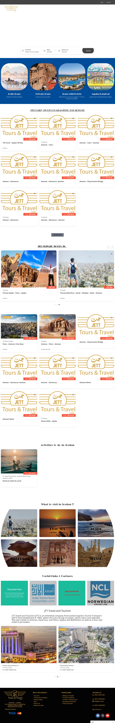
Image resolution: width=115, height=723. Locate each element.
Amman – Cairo (47, 145)
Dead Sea (57, 529)
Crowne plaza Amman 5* (10, 665)
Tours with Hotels (71, 94)
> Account (36, 695)
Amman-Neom (85, 382)
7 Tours (100, 532)
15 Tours (19, 562)
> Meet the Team (38, 705)
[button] (108, 8)
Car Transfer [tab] (67, 44)
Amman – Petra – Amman (51, 344)
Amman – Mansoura (10, 220)
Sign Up (109, 2)
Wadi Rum (19, 559)
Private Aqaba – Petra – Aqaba (72, 293)
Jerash (96, 559)
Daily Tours (14, 94)
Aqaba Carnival (101, 94)
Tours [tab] (45, 44)
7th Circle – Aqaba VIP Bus (13, 143)
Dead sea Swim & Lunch (12, 481)
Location (28, 50)
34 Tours (62, 532)
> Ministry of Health (68, 695)
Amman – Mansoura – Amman (53, 220)
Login (101, 2)
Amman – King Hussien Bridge (91, 181)
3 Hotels (14, 532)
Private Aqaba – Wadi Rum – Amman (17, 293)
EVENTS (60, 8)
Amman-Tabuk (8, 419)
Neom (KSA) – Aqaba (49, 421)
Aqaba (96, 529)
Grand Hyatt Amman (67, 665)
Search (88, 51)
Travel (44, 8)
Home (25, 8)
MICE (53, 8)
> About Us (36, 703)
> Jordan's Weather (68, 697)
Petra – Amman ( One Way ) (13, 344)
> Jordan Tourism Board (69, 699)
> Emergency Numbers (69, 701)
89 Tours (23, 532)
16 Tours (95, 562)
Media (82, 8)
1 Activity (53, 532)
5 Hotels (92, 532)
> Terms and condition (40, 697)
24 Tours (62, 562)
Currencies (93, 718)
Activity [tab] (52, 44)
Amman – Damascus (10, 181)
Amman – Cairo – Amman (89, 143)
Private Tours (43, 94)
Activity (34, 8)
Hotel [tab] (59, 44)
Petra (57, 559)
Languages (72, 8)
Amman (19, 529)
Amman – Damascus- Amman (52, 181)
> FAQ (35, 701)
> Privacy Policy (38, 699)
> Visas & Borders (67, 703)
